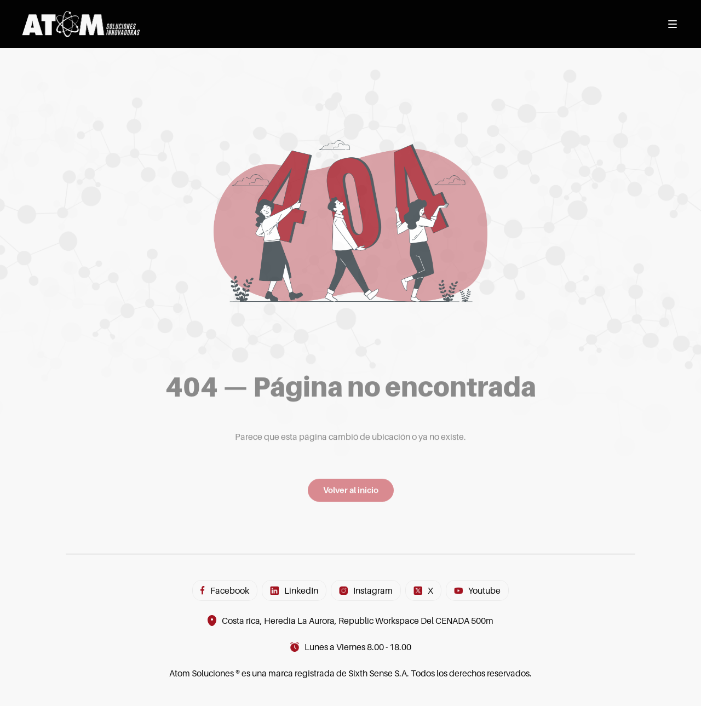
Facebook (225, 590)
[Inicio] (81, 24)
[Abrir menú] (672, 24)
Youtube (477, 590)
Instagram (366, 590)
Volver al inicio (350, 495)
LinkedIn (294, 590)
